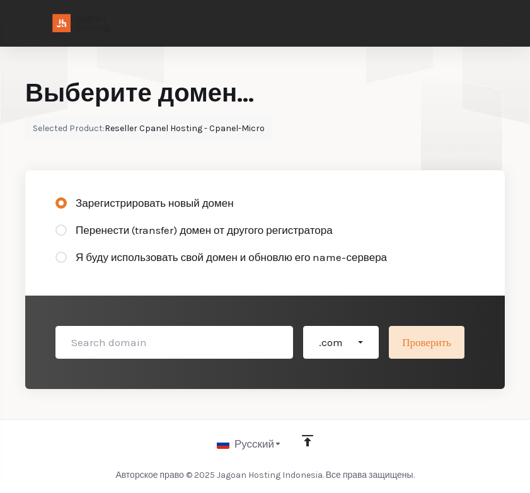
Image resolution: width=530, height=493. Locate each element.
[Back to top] (307, 440)
